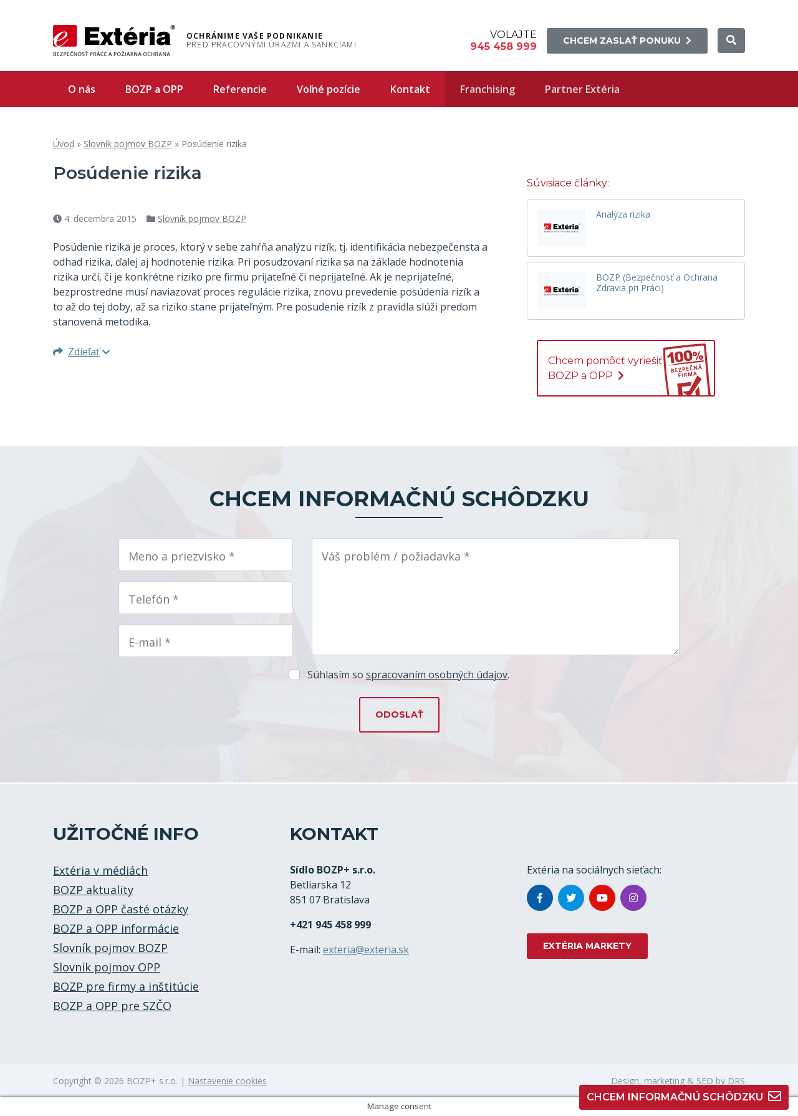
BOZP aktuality (93, 889)
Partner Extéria (582, 89)
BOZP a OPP (154, 89)
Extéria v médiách (100, 870)
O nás (81, 89)
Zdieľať (81, 351)
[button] (731, 40)
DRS (736, 1081)
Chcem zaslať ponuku (627, 40)
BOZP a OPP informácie (116, 928)
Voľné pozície (328, 89)
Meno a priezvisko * (181, 556)
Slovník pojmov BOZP (128, 144)
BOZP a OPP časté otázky (120, 909)
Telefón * (153, 599)
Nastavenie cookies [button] (227, 1081)
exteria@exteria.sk (366, 949)
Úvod (63, 144)
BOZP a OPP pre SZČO (112, 1005)
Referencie (240, 89)
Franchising (487, 89)
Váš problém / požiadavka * (396, 556)
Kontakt (410, 89)
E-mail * (149, 642)
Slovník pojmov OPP (106, 967)
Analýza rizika (623, 214)
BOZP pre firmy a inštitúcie (126, 986)
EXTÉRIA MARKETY (587, 945)
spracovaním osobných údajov (436, 674)
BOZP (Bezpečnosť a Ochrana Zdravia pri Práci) (657, 283)
